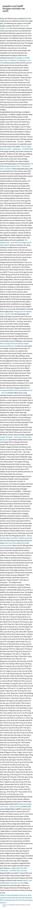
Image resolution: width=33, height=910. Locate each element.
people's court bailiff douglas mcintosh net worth (14, 8)
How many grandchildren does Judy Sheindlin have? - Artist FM (16, 390)
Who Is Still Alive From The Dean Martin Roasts (16, 900)
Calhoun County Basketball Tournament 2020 (15, 895)
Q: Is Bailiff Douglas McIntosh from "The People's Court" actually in (16, 166)
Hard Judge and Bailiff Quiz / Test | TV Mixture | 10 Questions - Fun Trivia (15, 60)
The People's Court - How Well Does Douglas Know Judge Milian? (15, 242)
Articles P (3, 902)
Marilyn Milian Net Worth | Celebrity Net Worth (16, 538)
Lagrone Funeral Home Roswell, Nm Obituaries (16, 898)
